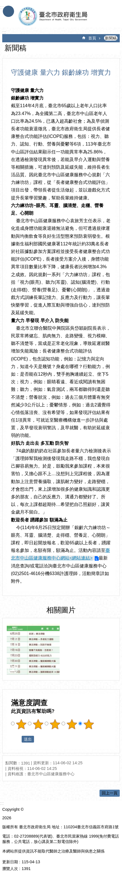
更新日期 (10, 862)
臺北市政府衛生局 (54, 16)
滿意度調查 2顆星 (38, 724)
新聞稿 (111, 38)
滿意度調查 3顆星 (54, 724)
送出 (16, 739)
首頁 (92, 38)
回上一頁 (110, 793)
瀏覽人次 (10, 868)
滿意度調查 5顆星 (88, 724)
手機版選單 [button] (8, 11)
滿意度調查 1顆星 (21, 724)
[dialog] (33, 649)
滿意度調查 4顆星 (71, 724)
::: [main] (4, 32)
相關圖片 (61, 610)
